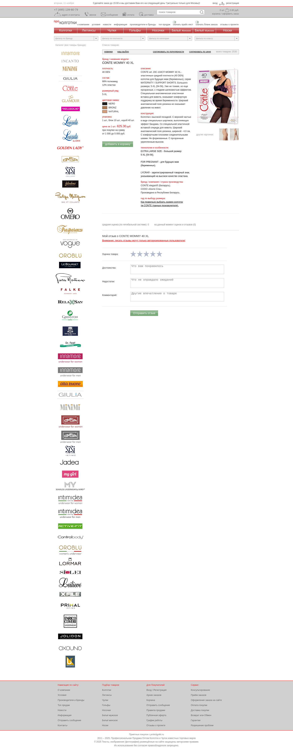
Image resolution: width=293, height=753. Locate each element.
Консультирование (200, 690)
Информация (64, 715)
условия (96, 24)
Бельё (181, 30)
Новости (62, 710)
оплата (130, 15)
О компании (64, 690)
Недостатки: (108, 281)
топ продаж (164, 24)
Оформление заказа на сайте (206, 700)
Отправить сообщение (69, 720)
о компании (83, 24)
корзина (216, 14)
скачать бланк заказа (207, 24)
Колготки (65, 30)
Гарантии (196, 720)
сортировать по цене (200, 51)
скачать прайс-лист (183, 24)
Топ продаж (64, 705)
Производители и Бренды (71, 700)
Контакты (62, 725)
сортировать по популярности (168, 51)
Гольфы (135, 30)
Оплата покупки (199, 705)
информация (120, 24)
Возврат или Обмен (201, 715)
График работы (154, 720)
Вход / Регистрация (156, 690)
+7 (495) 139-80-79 (66, 9)
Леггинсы (89, 30)
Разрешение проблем (202, 725)
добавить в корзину (117, 144)
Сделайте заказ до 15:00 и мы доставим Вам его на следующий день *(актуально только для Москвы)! (146, 3)
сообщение (112, 15)
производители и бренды (143, 24)
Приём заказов (198, 695)
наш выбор (123, 51)
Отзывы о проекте (155, 725)
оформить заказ (230, 14)
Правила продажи (155, 710)
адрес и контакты (71, 15)
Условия (62, 695)
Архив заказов (153, 695)
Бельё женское (110, 720)
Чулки (112, 30)
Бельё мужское (110, 715)
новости (107, 24)
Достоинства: (109, 268)
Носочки (158, 30)
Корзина (150, 700)
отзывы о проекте (229, 24)
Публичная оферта (156, 715)
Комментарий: (109, 295)
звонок (92, 15)
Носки (227, 30)
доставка (149, 15)
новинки (108, 51)
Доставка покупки (200, 710)
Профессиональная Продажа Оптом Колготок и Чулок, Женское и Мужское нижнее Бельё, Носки (65, 23)
